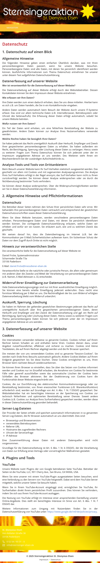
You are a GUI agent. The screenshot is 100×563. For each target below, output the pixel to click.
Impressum (43, 559)
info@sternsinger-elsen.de (20, 545)
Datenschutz (56, 559)
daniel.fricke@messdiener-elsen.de (28, 266)
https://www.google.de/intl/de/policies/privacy (72, 511)
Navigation (10, 27)
